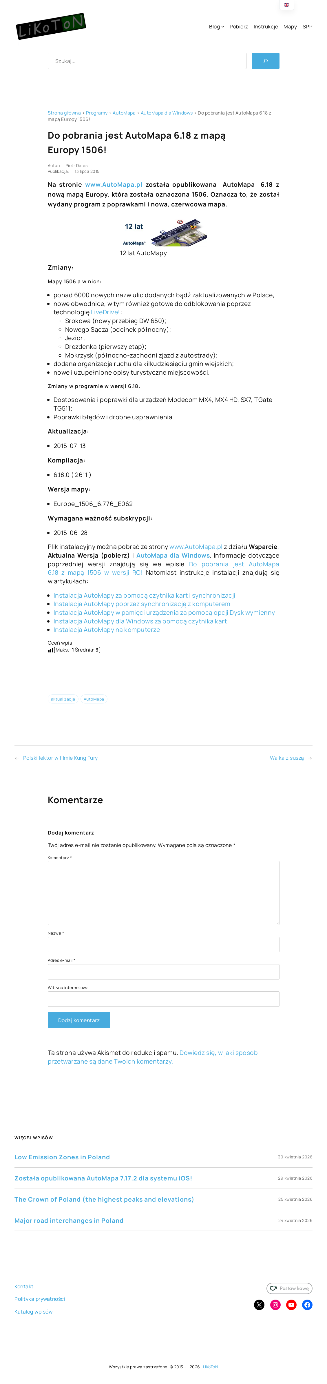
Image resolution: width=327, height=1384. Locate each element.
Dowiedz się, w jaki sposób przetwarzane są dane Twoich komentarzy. (153, 1056)
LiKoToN (210, 1367)
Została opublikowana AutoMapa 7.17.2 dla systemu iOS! (103, 1178)
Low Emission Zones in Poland (62, 1157)
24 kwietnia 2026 (295, 1220)
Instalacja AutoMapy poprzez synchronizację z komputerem (142, 603)
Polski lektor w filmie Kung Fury (60, 757)
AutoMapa (124, 113)
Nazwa (56, 933)
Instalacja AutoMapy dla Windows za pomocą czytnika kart (140, 621)
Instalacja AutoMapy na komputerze (107, 629)
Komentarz (60, 857)
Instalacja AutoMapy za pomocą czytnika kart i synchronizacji (144, 595)
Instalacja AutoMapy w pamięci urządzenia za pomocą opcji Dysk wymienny (164, 612)
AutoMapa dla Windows (167, 113)
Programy (97, 113)
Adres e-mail (62, 960)
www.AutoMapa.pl (114, 184)
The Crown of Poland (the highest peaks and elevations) (104, 1199)
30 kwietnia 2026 (295, 1157)
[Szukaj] (265, 61)
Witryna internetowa (68, 987)
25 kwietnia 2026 (295, 1199)
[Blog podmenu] (222, 26)
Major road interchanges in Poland (69, 1220)
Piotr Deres (77, 165)
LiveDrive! (105, 312)
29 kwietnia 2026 (295, 1178)
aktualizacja (63, 699)
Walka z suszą (287, 757)
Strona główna (64, 113)
